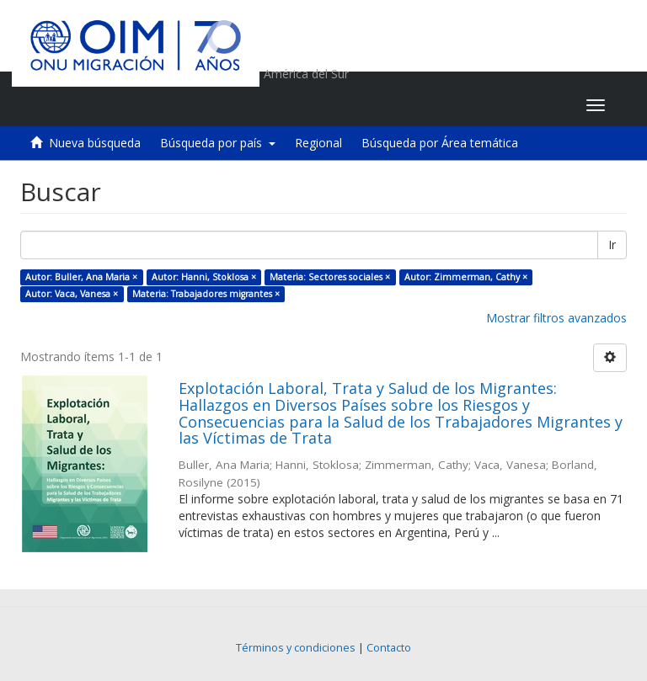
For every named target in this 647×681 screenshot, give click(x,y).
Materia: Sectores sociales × (330, 277)
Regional (318, 143)
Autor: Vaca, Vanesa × (71, 294)
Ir (612, 245)
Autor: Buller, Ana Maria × (81, 277)
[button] (468, 105)
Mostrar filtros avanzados (556, 318)
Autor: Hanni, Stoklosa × (204, 277)
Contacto (388, 648)
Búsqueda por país (217, 143)
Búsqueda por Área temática (439, 143)
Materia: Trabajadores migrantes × (206, 294)
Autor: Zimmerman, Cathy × (465, 277)
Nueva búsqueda (95, 143)
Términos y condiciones (296, 648)
